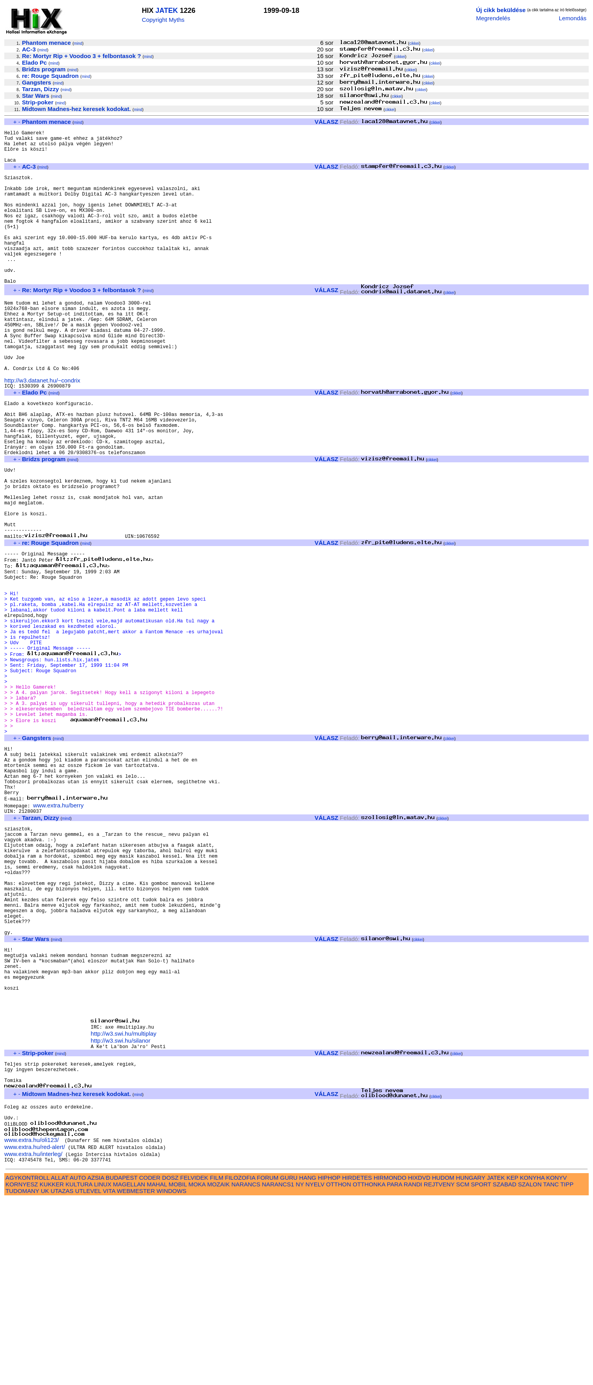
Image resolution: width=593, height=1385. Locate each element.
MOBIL (178, 1369)
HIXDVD (419, 1363)
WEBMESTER (136, 1376)
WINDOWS (172, 1376)
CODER (150, 1363)
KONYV (556, 1363)
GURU (288, 1363)
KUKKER (52, 1369)
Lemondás (572, 18)
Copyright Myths (163, 19)
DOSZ (170, 1363)
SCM (462, 1369)
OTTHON (338, 1369)
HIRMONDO (390, 1363)
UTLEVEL (88, 1376)
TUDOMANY (22, 1376)
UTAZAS (62, 1376)
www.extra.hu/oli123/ (31, 1324)
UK (45, 1376)
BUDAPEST (122, 1363)
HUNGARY (470, 1363)
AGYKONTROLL (27, 1363)
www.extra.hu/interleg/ (33, 1338)
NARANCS (245, 1369)
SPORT (481, 1369)
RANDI (413, 1369)
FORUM (267, 1363)
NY (300, 1369)
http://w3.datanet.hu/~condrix (42, 430)
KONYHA (532, 1363)
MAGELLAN (129, 1369)
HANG (307, 1363)
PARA (394, 1369)
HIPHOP (329, 1363)
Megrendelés (493, 18)
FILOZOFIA (240, 1363)
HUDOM (443, 1363)
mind (78, 43)
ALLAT (59, 1363)
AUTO (78, 1363)
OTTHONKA (369, 1369)
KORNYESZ (21, 1369)
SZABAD (504, 1369)
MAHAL (157, 1369)
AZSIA (95, 1363)
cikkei (414, 43)
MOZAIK (218, 1369)
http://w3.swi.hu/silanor (120, 1212)
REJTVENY (439, 1369)
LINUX (103, 1369)
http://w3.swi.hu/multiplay (123, 1205)
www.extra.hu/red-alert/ (34, 1331)
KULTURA (78, 1369)
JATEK (167, 10)
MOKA (197, 1369)
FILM (217, 1363)
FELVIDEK (194, 1363)
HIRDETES (357, 1363)
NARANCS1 (278, 1369)
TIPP (566, 1369)
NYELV (315, 1369)
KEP (512, 1363)
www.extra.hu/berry (58, 933)
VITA (109, 1376)
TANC (551, 1369)
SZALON (530, 1369)
